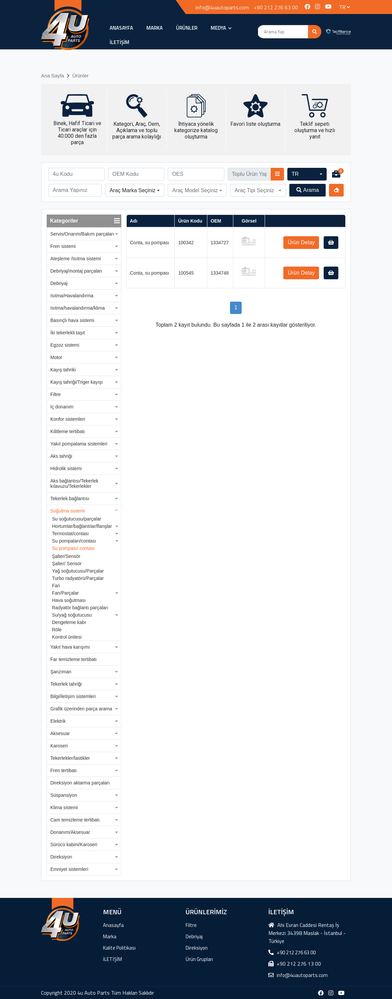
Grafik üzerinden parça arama (81, 708)
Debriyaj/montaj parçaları (76, 271)
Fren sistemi (63, 246)
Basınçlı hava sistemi (72, 320)
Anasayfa (121, 28)
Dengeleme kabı (69, 622)
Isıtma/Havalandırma (71, 295)
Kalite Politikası (119, 948)
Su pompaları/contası (74, 541)
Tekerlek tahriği (66, 684)
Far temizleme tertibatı (73, 659)
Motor (56, 357)
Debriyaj (58, 283)
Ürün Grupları (199, 959)
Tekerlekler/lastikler (70, 758)
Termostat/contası (70, 533)
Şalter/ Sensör (67, 563)
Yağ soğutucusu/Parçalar (78, 571)
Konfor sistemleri (67, 419)
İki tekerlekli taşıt (67, 332)
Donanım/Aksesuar (70, 832)
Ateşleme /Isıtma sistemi (75, 258)
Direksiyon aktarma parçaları (80, 782)
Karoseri (59, 745)
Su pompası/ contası (73, 548)
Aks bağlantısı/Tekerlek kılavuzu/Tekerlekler (74, 483)
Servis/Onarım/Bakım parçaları (82, 234)
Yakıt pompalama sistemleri (78, 443)
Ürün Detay (301, 242)
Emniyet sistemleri (69, 869)
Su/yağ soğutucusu (72, 615)
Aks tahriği (61, 456)
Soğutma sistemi (67, 511)
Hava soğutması (69, 600)
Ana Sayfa (52, 75)
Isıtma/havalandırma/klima (77, 308)
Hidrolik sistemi (66, 468)
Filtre (55, 394)
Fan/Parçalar (65, 593)
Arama (307, 190)
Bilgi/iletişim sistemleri (73, 696)
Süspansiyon (63, 795)
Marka (154, 28)
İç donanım (61, 406)
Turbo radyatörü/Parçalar (78, 578)
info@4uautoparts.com (222, 7)
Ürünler (80, 75)
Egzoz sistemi (64, 345)
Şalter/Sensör (66, 556)
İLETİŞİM (119, 42)
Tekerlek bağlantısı (69, 498)
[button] (307, 174)
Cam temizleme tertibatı (75, 819)
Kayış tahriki (63, 369)
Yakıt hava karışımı (70, 647)
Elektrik (58, 721)
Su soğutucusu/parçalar (76, 519)
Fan (56, 585)
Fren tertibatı (63, 770)
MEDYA (221, 28)
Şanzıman (60, 671)
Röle (57, 629)
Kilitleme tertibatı (67, 431)
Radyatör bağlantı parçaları (80, 607)
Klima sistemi (64, 807)
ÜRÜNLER (186, 28)
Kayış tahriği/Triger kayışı (76, 382)
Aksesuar (60, 733)
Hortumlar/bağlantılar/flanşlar (82, 526)
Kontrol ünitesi (67, 637)
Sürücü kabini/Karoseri (73, 844)
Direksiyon (61, 857)
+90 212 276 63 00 (276, 7)
